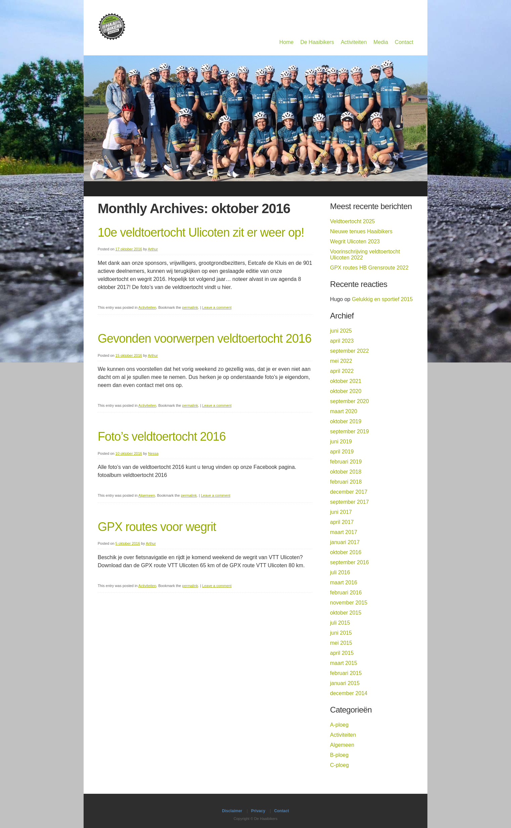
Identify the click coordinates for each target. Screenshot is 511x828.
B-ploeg (339, 755)
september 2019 (349, 431)
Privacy (258, 811)
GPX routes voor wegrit (157, 527)
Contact (404, 42)
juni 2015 (341, 633)
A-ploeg (339, 725)
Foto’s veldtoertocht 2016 (162, 436)
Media (380, 42)
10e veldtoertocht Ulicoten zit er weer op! (201, 232)
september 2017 (349, 502)
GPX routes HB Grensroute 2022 (369, 268)
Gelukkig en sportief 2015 (382, 299)
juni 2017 (341, 512)
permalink (190, 307)
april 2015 (342, 653)
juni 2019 (341, 441)
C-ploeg (339, 765)
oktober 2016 (345, 552)
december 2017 (348, 492)
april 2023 (342, 341)
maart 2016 (343, 582)
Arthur (153, 249)
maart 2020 (343, 411)
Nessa (153, 453)
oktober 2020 (345, 391)
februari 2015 (346, 673)
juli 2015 (340, 623)
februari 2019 (346, 462)
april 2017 (342, 522)
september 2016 (349, 562)
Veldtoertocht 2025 (352, 221)
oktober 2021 (345, 381)
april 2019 (342, 451)
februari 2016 (346, 592)
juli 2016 (340, 572)
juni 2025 (341, 331)
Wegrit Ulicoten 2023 (355, 241)
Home (286, 42)
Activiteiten (354, 42)
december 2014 (348, 693)
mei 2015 (341, 643)
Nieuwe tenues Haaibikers (361, 231)
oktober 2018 (345, 472)
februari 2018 (346, 482)
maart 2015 (343, 663)
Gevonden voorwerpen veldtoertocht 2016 (204, 338)
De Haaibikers (317, 42)
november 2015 (348, 602)
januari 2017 (345, 542)
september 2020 (349, 401)
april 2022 (342, 371)
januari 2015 (345, 683)
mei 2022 (341, 361)
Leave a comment (216, 307)
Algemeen (146, 495)
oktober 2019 (345, 421)
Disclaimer (232, 811)
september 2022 (349, 351)
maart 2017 (343, 532)
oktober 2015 (345, 613)
